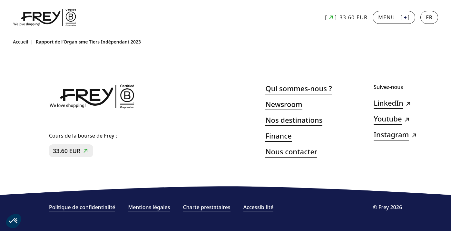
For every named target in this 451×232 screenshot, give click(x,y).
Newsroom (283, 104)
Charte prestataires (206, 207)
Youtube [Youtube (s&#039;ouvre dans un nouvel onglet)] (388, 118)
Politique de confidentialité (82, 207)
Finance (278, 135)
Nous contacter (291, 151)
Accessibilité (258, 207)
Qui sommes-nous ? (298, 88)
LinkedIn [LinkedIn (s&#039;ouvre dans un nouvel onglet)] (388, 103)
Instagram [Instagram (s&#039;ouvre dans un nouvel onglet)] (391, 134)
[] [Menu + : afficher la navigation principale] (394, 17)
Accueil (20, 42)
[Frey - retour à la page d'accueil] (45, 17)
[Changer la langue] (429, 17)
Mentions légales (149, 207)
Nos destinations (293, 120)
